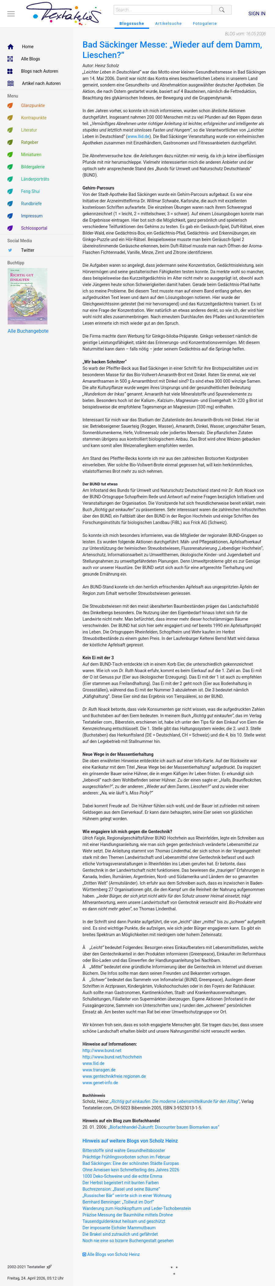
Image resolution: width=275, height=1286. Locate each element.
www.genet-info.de (100, 1082)
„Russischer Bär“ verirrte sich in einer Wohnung (126, 1195)
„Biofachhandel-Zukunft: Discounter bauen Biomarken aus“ (163, 1127)
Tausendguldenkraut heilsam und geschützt (123, 1221)
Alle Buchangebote (28, 331)
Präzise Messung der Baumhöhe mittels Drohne (127, 1214)
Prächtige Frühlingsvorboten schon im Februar (126, 1156)
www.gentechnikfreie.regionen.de (114, 1076)
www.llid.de (138, 136)
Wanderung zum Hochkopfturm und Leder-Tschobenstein (136, 1208)
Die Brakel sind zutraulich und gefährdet (120, 1234)
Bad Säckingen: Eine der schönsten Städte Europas (130, 1163)
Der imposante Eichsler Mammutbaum (119, 1227)
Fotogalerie (205, 23)
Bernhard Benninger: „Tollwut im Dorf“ (118, 1202)
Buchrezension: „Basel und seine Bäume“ (121, 1189)
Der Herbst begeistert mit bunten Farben (120, 1182)
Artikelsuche (168, 23)
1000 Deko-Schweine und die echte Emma (122, 1176)
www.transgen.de (99, 1069)
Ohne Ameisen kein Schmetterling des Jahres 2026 (130, 1169)
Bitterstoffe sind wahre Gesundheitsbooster (123, 1150)
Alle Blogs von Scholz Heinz (111, 1254)
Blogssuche (131, 23)
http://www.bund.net (101, 1050)
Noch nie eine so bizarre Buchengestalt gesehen (128, 1240)
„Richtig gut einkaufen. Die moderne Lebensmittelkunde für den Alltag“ (174, 1101)
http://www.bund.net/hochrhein (112, 1056)
